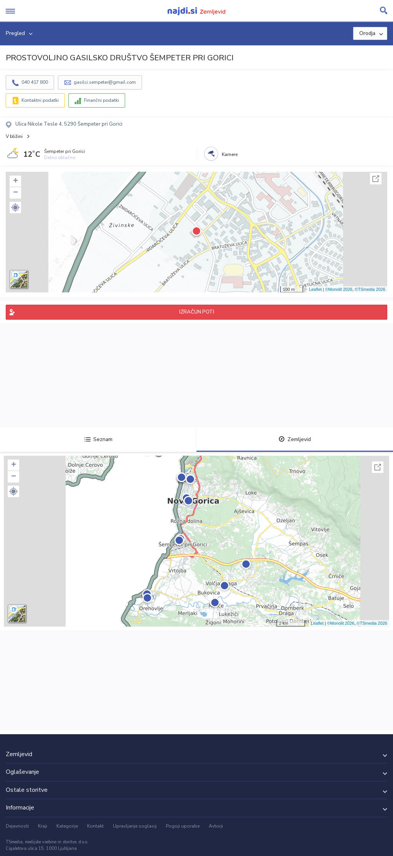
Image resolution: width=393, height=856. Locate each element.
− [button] (15, 193)
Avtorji (216, 826)
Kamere (230, 154)
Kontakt (95, 826)
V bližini (14, 136)
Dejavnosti (17, 826)
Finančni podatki (101, 100)
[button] (15, 207)
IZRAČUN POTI (196, 312)
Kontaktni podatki (40, 100)
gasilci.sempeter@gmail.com (105, 82)
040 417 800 (34, 82)
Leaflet (315, 289)
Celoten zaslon (375, 178)
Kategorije (67, 826)
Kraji (42, 826)
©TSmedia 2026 (370, 289)
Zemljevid (295, 439)
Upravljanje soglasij (135, 826)
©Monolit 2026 (338, 289)
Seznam (98, 439)
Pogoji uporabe (183, 826)
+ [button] (15, 181)
